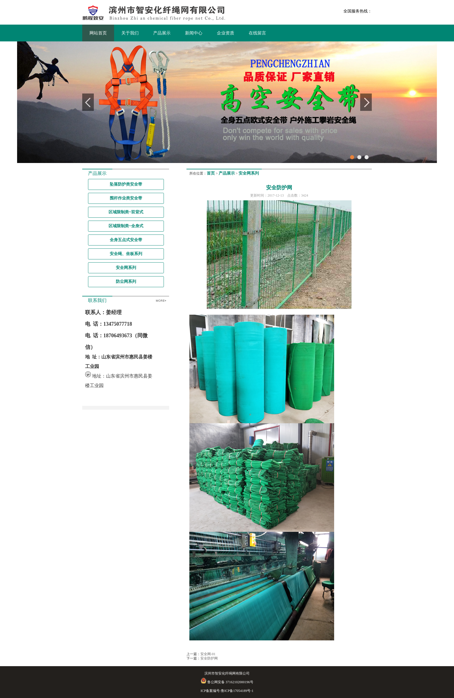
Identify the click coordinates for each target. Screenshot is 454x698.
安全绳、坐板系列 (126, 254)
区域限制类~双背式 (126, 212)
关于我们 (130, 33)
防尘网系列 (126, 281)
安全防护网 (209, 658)
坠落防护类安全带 (126, 184)
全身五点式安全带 (126, 240)
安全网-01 (207, 654)
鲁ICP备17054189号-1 (237, 691)
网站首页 (98, 33)
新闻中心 (193, 33)
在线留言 (257, 33)
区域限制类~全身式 (126, 226)
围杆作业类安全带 (126, 198)
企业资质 (225, 33)
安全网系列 (126, 267)
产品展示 (162, 33)
